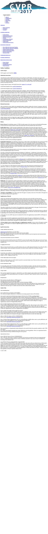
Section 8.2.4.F (41, 177)
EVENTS (7, 22)
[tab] (24, 25)
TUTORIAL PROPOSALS (5, 57)
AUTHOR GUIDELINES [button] (4, 32)
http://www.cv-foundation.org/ (14, 187)
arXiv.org (21, 159)
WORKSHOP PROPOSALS (5, 55)
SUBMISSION (8, 18)
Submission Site (3, 231)
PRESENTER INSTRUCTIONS (6, 59)
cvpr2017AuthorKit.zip (17, 88)
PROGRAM (7, 20)
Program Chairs (24, 166)
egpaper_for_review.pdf (26, 84)
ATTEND (7, 19)
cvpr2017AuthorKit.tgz (17, 86)
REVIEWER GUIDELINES (5, 44)
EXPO (6, 21)
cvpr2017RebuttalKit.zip (5, 108)
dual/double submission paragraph (13, 317)
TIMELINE (2, 25)
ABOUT (7, 17)
